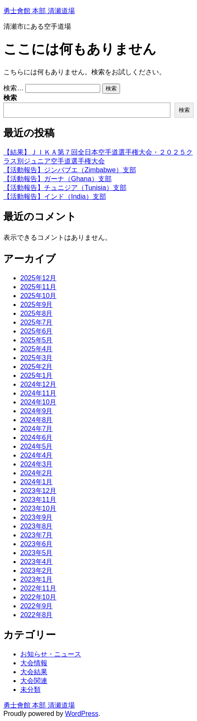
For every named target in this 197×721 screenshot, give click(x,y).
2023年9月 (36, 517)
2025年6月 (36, 331)
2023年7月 (36, 535)
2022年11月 (38, 588)
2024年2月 (36, 473)
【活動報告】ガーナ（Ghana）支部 (57, 178)
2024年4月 (36, 455)
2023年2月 (36, 570)
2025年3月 (36, 357)
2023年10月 (38, 508)
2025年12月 (38, 278)
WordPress (81, 713)
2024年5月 (36, 446)
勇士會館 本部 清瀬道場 (39, 10)
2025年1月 (36, 375)
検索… (13, 88)
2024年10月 (38, 402)
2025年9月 (36, 304)
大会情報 (33, 663)
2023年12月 (38, 490)
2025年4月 (36, 348)
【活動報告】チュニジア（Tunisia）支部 (64, 187)
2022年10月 (38, 597)
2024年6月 (36, 437)
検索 (10, 97)
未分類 (30, 689)
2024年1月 (36, 481)
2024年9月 (36, 411)
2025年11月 (38, 286)
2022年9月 (36, 606)
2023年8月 (36, 526)
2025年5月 (36, 340)
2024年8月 (36, 419)
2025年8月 (36, 313)
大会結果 (33, 671)
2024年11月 (38, 393)
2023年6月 (36, 544)
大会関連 (33, 680)
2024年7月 (36, 428)
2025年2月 (36, 366)
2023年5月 (36, 552)
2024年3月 (36, 464)
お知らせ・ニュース (50, 654)
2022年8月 (36, 614)
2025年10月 (38, 295)
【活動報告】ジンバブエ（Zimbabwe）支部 (69, 169)
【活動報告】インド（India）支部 (54, 196)
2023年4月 (36, 561)
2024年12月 (38, 384)
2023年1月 (36, 579)
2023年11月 (38, 499)
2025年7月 (36, 322)
